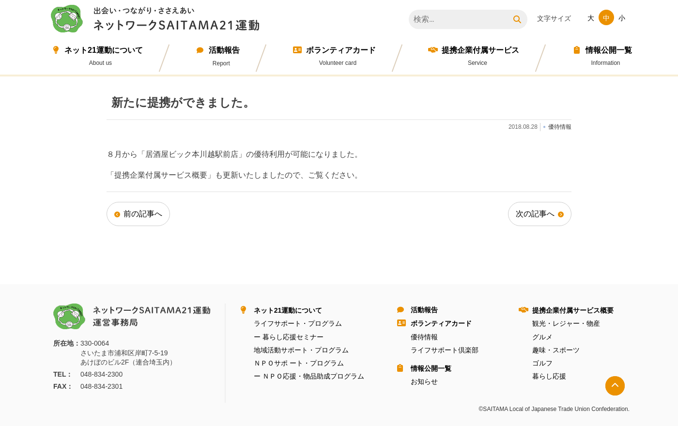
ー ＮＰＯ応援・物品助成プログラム (309, 376)
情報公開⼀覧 (609, 50)
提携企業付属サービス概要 (573, 310)
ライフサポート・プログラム (298, 323)
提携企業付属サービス (480, 50)
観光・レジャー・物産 (566, 323)
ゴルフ (542, 363)
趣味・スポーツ (556, 350)
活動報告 (224, 50)
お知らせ (424, 381)
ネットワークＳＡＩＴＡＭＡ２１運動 (157, 20)
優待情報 (424, 337)
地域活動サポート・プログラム (301, 350)
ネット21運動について (103, 50)
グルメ (542, 337)
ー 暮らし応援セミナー (289, 337)
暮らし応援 (549, 376)
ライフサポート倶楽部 (444, 350)
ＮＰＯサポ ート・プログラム (299, 363)
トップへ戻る (615, 386)
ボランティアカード (341, 50)
